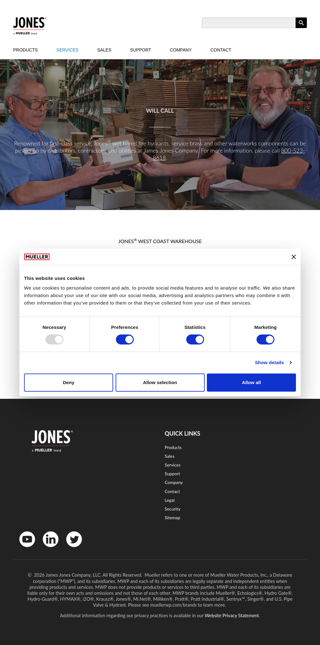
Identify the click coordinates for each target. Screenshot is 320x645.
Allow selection (160, 382)
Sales (104, 49)
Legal (170, 500)
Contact (220, 49)
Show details (269, 362)
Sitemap (172, 517)
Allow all (251, 382)
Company (181, 49)
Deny (68, 382)
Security (172, 508)
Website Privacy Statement (232, 615)
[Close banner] (294, 257)
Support (140, 49)
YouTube (23, 548)
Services (68, 49)
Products (25, 49)
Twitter (70, 548)
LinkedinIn (48, 548)
